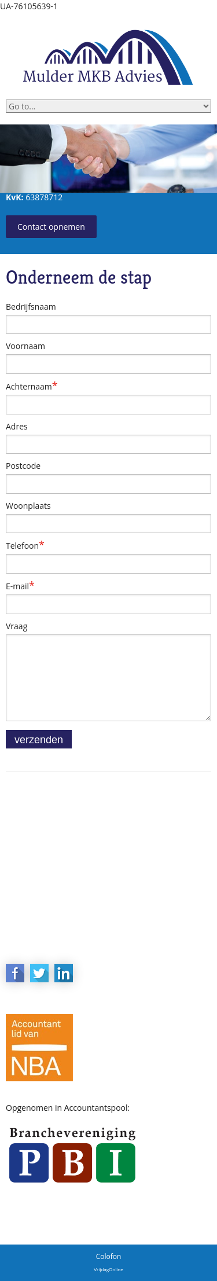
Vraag (16, 626)
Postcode (23, 465)
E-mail (20, 585)
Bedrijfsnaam (31, 306)
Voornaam (25, 345)
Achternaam (32, 386)
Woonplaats (28, 505)
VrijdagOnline (108, 1269)
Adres (17, 426)
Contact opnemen (51, 226)
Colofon (109, 1256)
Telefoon (25, 545)
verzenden (38, 740)
